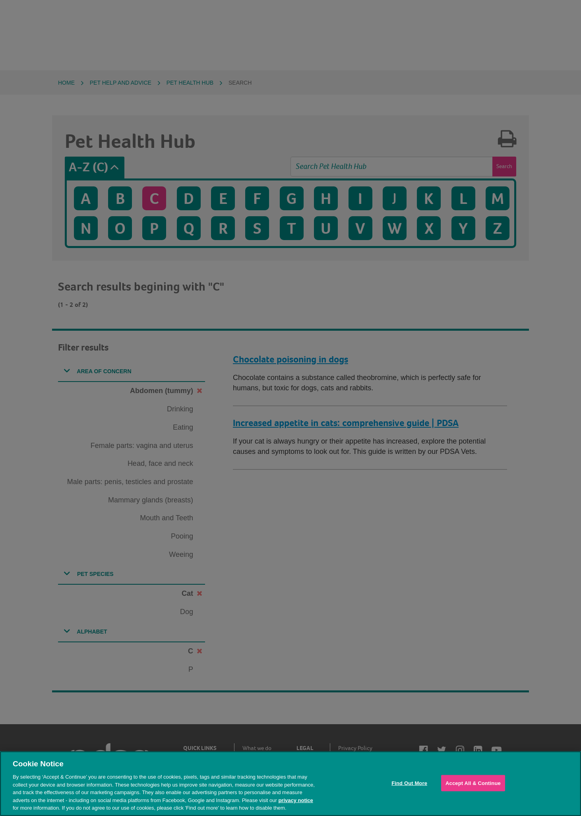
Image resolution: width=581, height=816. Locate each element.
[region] (290, 783)
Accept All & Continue (473, 783)
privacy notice (295, 800)
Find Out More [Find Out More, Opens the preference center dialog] (409, 783)
